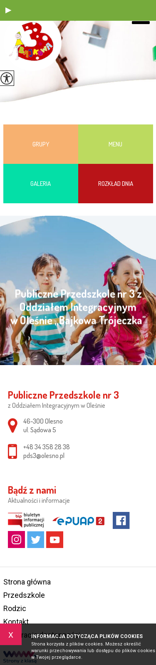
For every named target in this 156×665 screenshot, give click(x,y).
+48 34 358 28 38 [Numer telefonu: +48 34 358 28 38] (46, 447)
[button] (8, 10)
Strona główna (27, 581)
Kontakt (16, 621)
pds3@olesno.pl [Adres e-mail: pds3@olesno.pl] (43, 455)
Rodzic (14, 608)
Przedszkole (24, 595)
